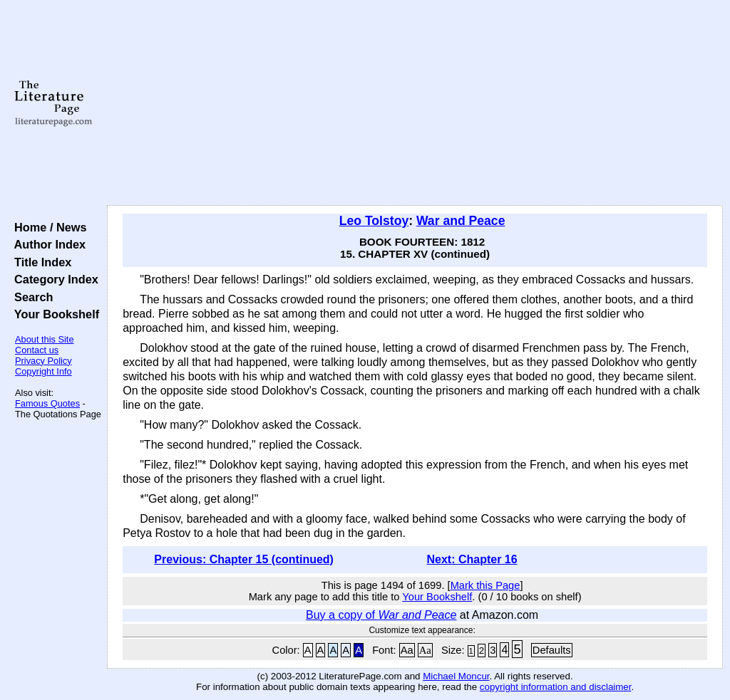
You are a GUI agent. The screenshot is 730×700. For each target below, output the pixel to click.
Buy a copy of (381, 615)
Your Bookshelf (53, 314)
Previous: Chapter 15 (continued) (244, 559)
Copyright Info (43, 371)
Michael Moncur (456, 676)
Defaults (552, 650)
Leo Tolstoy (373, 221)
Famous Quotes (47, 403)
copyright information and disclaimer (556, 686)
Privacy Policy (43, 360)
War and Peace (460, 221)
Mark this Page (485, 585)
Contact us (36, 350)
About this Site (44, 339)
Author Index (47, 244)
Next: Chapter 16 (471, 559)
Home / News (47, 227)
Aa (407, 650)
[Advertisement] (415, 103)
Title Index (39, 262)
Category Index (53, 279)
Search (30, 297)
